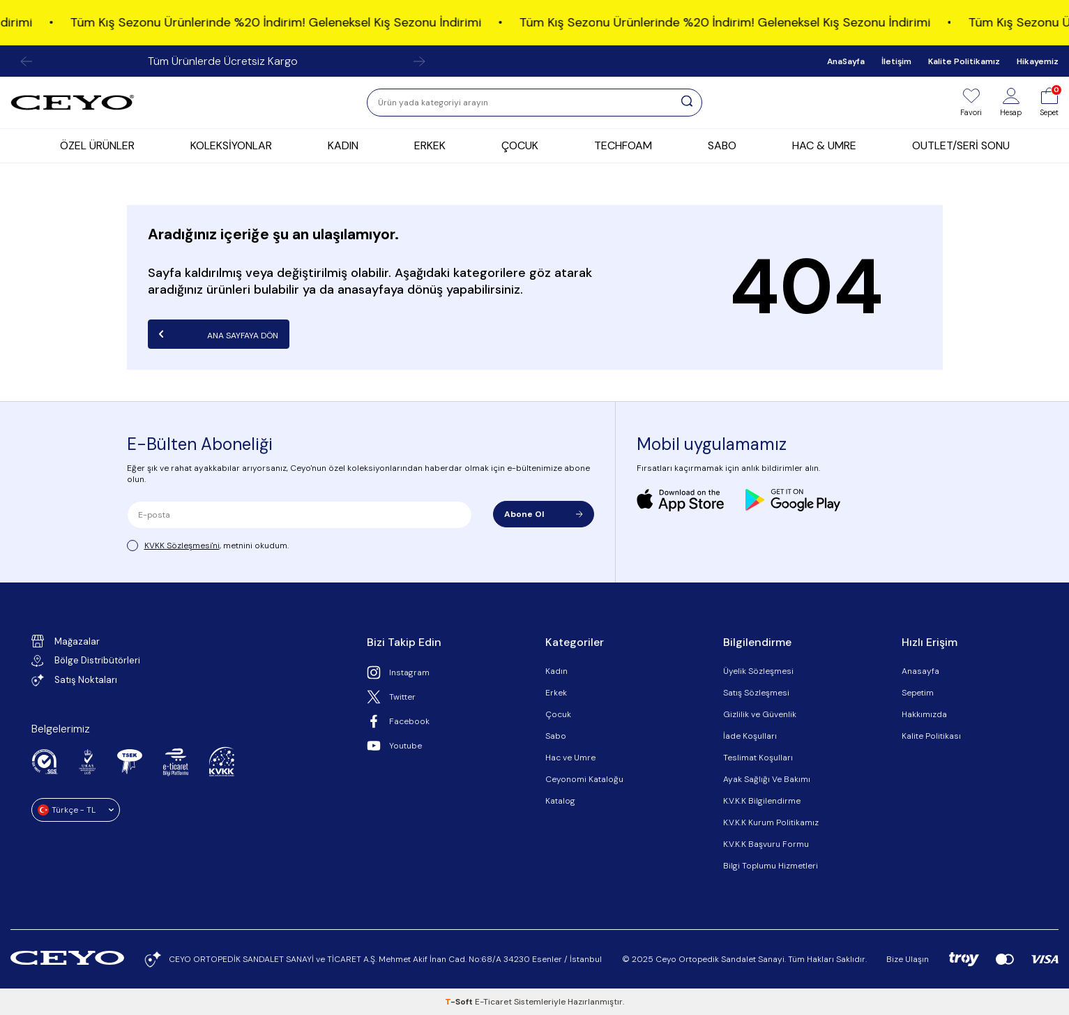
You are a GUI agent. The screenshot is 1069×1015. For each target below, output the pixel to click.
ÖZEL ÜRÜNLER (97, 145)
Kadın (556, 671)
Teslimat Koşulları (758, 757)
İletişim (896, 61)
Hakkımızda (924, 714)
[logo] (72, 102)
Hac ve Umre (570, 757)
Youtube (394, 746)
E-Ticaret (493, 1001)
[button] (27, 61)
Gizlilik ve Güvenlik (759, 714)
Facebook (398, 721)
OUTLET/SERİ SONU (961, 145)
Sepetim (918, 692)
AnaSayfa (846, 61)
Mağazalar (65, 641)
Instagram (398, 672)
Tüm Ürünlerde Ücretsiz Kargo (223, 61)
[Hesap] (1011, 102)
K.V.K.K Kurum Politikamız (771, 822)
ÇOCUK (519, 145)
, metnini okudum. (208, 546)
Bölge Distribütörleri (85, 660)
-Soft (460, 1001)
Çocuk (558, 714)
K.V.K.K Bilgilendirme (762, 800)
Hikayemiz (1038, 61)
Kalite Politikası (931, 736)
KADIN (343, 145)
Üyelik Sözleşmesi (758, 671)
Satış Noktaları (74, 680)
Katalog (560, 800)
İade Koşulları (750, 736)
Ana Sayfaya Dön (218, 334)
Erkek (556, 692)
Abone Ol (543, 514)
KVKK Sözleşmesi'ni (182, 545)
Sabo (555, 736)
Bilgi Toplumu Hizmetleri (770, 865)
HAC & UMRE (824, 145)
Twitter (391, 697)
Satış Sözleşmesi (756, 692)
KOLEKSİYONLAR (231, 145)
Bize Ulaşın (907, 959)
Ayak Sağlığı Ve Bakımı (766, 779)
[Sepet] (1049, 102)
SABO (722, 145)
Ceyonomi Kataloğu (584, 779)
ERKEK (430, 145)
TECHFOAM (623, 145)
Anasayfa (920, 671)
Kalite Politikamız (964, 61)
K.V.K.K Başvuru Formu (766, 844)
